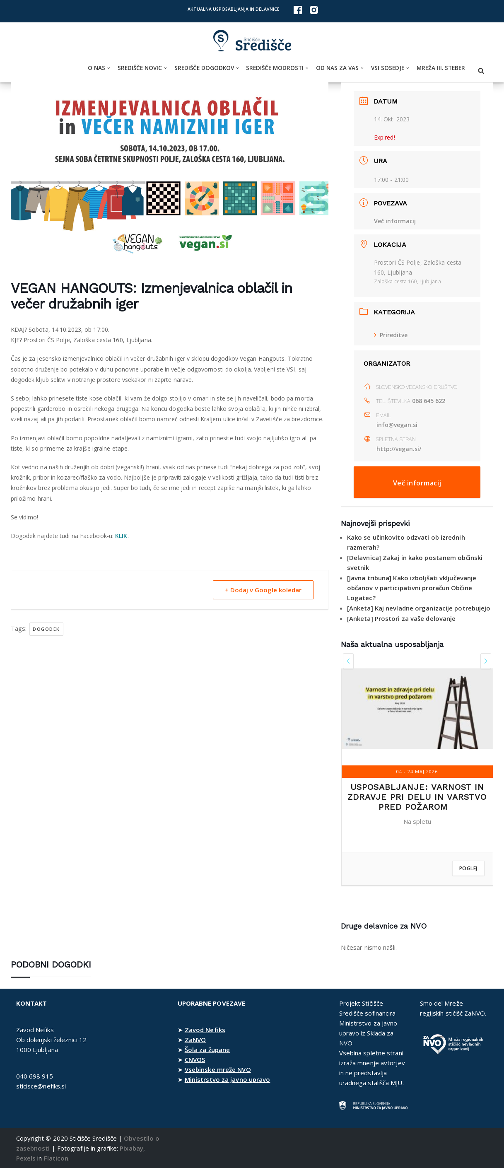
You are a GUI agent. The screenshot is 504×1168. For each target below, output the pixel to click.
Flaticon (56, 1158)
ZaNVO (195, 1039)
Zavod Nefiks (205, 1030)
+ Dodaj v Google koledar (263, 590)
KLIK (121, 536)
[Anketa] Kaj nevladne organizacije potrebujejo (419, 608)
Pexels (26, 1158)
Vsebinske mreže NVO (218, 1069)
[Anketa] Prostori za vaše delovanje (401, 618)
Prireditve (391, 335)
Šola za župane (207, 1049)
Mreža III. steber (441, 68)
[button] (108, 68)
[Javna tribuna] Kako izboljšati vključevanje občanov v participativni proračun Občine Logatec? (411, 588)
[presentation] (348, 661)
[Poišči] (481, 71)
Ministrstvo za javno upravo (227, 1079)
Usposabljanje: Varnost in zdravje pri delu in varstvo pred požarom (417, 797)
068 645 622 (429, 401)
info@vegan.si (397, 425)
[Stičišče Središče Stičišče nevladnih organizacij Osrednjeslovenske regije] (252, 41)
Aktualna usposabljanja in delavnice (234, 9)
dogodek (46, 629)
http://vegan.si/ (399, 449)
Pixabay (131, 1148)
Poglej (468, 868)
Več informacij (395, 221)
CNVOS (195, 1059)
